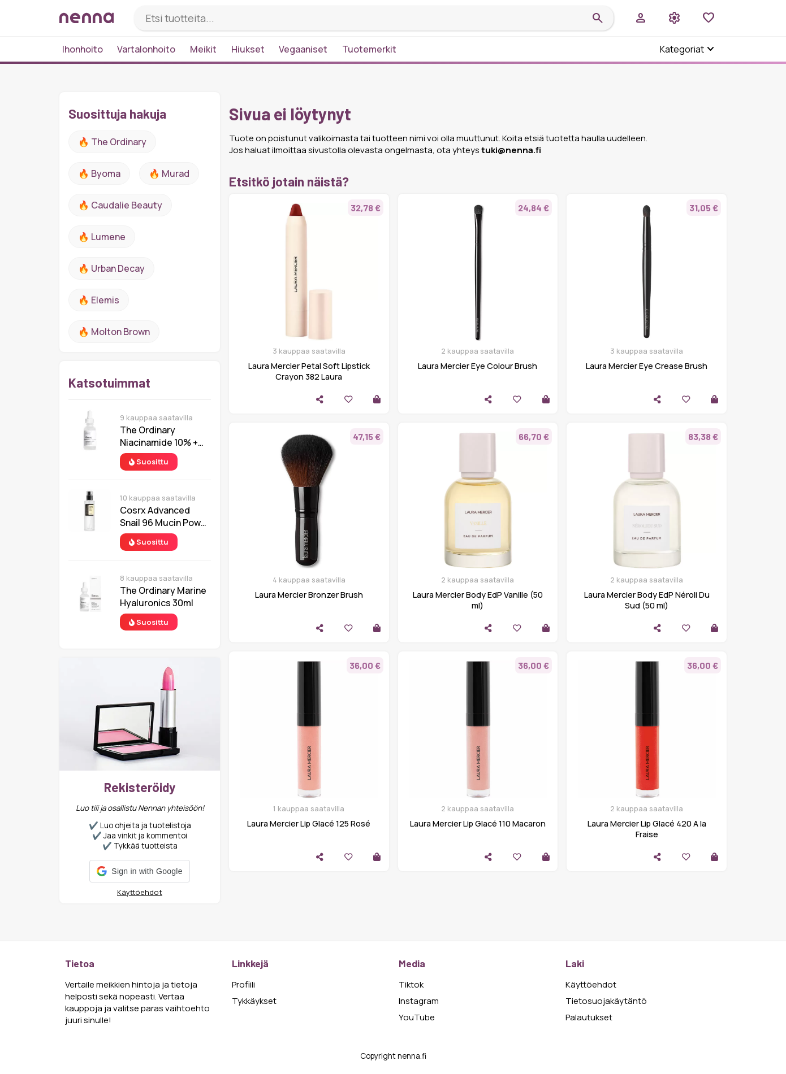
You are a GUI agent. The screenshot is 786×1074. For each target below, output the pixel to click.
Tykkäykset (254, 1001)
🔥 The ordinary (112, 142)
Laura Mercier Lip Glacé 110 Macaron (478, 823)
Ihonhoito (82, 49)
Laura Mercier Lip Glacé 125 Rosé (308, 823)
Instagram (419, 1001)
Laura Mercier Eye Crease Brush (646, 365)
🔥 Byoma (99, 173)
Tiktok (411, 984)
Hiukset (248, 49)
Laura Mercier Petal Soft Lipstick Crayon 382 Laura (309, 371)
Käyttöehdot (139, 892)
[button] (139, 871)
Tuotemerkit (369, 49)
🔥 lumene (102, 237)
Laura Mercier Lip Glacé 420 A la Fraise (647, 829)
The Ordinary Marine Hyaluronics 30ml (163, 596)
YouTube (417, 1017)
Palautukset (588, 1017)
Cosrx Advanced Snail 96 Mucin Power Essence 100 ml (165, 516)
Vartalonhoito (146, 49)
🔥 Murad (169, 173)
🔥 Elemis (98, 300)
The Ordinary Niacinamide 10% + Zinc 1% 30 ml (159, 436)
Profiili (243, 984)
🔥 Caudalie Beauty (120, 205)
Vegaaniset (303, 49)
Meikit (203, 49)
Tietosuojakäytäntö (606, 1001)
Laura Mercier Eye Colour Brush (477, 365)
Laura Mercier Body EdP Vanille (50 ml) (478, 600)
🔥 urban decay (111, 268)
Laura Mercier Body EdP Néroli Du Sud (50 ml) (647, 600)
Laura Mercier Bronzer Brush (309, 594)
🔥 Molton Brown (114, 331)
